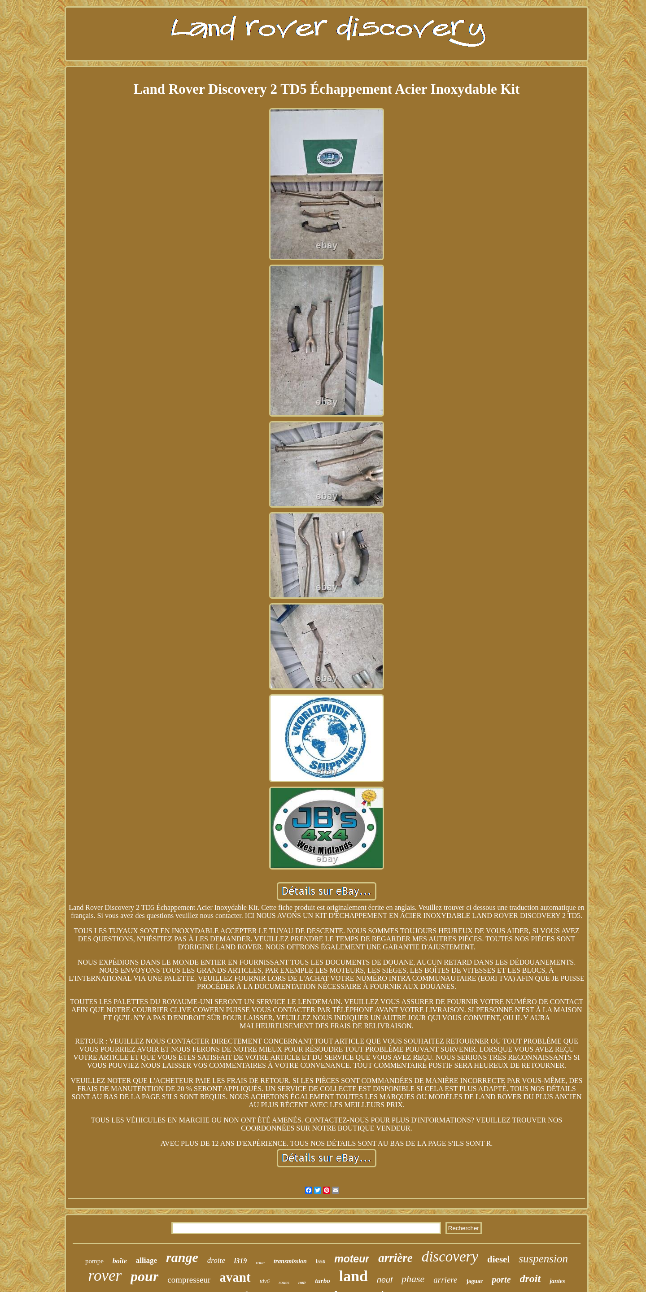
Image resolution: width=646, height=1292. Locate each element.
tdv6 (265, 1281)
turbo (322, 1280)
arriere (445, 1279)
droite (216, 1260)
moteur (351, 1259)
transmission (290, 1261)
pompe (94, 1261)
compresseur (188, 1279)
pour (144, 1276)
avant (234, 1277)
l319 (240, 1261)
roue (260, 1262)
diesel (498, 1259)
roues (284, 1282)
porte (501, 1279)
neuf (385, 1279)
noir (302, 1282)
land (353, 1276)
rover (105, 1275)
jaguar (474, 1281)
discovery (450, 1256)
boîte (120, 1261)
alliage (146, 1260)
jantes (557, 1281)
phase (413, 1278)
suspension (543, 1259)
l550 (320, 1261)
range (182, 1257)
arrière (395, 1258)
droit (530, 1278)
